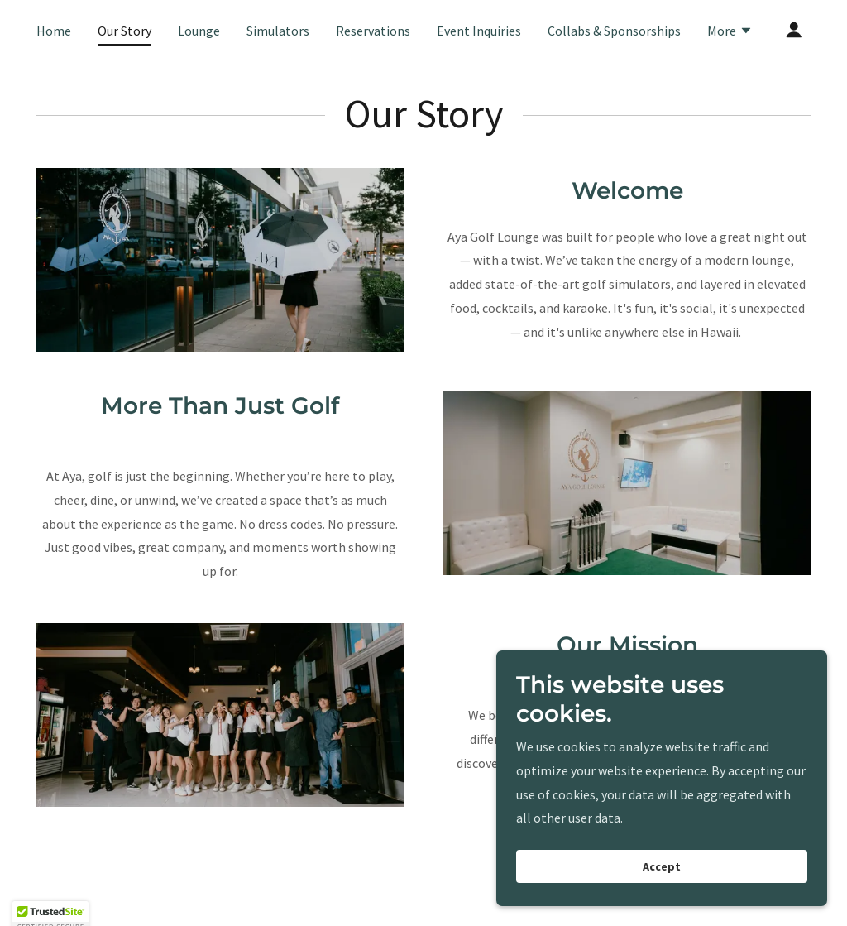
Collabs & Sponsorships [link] (614, 30)
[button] (730, 32)
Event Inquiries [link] (479, 30)
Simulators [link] (277, 30)
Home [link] (53, 30)
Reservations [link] (373, 30)
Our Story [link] (124, 30)
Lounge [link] (199, 30)
